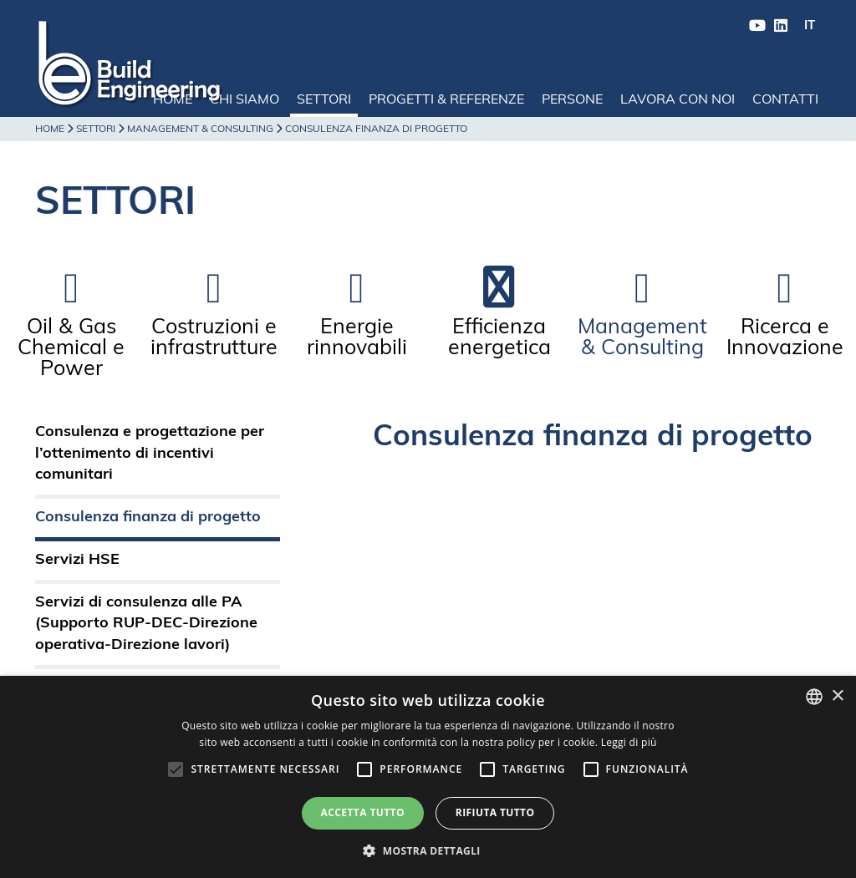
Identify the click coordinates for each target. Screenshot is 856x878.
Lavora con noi (677, 100)
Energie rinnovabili (357, 338)
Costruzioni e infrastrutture (214, 338)
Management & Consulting (200, 129)
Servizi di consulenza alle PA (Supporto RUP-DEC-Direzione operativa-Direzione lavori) (146, 624)
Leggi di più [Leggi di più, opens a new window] (629, 742)
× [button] (837, 696)
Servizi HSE (77, 560)
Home (172, 100)
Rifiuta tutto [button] (495, 812)
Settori (324, 100)
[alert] (428, 777)
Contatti (785, 100)
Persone (572, 100)
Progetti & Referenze (446, 100)
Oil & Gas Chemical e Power (71, 348)
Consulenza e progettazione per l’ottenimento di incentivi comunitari (149, 453)
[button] (428, 850)
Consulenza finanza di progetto (148, 517)
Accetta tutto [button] (363, 812)
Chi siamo (244, 100)
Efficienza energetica (499, 338)
